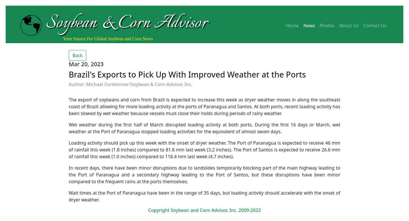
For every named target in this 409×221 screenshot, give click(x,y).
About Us (349, 25)
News (309, 25)
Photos (327, 25)
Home (292, 25)
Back (77, 55)
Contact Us (374, 25)
